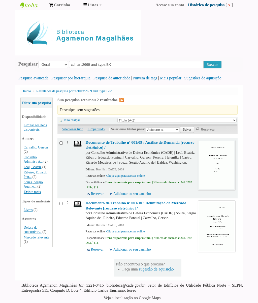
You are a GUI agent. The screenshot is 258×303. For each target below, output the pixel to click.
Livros (28, 210)
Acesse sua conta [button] (169, 5)
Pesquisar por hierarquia (71, 78)
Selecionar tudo (72, 129)
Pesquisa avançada (33, 78)
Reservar (97, 194)
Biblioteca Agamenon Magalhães (32, 5)
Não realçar (72, 120)
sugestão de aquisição (156, 269)
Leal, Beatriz (33, 167)
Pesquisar (28, 64)
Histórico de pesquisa (206, 5)
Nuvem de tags (145, 78)
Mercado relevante (36, 237)
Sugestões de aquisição (202, 78)
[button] (59, 5)
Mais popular (170, 78)
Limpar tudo (96, 129)
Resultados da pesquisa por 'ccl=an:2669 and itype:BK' (74, 91)
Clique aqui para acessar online (125, 175)
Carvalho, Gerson (36, 147)
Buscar (212, 64)
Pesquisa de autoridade (111, 78)
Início (27, 91)
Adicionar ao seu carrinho (132, 194)
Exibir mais (32, 192)
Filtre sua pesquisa (36, 103)
